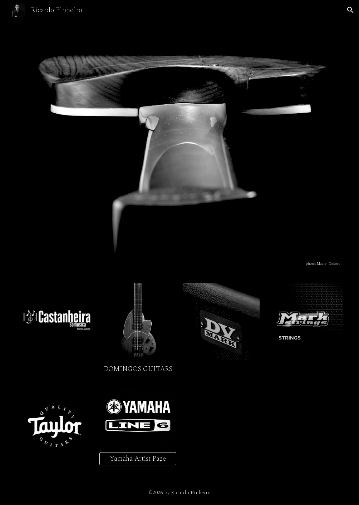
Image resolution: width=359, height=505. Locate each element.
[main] (179, 263)
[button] (350, 10)
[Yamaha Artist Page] (138, 458)
